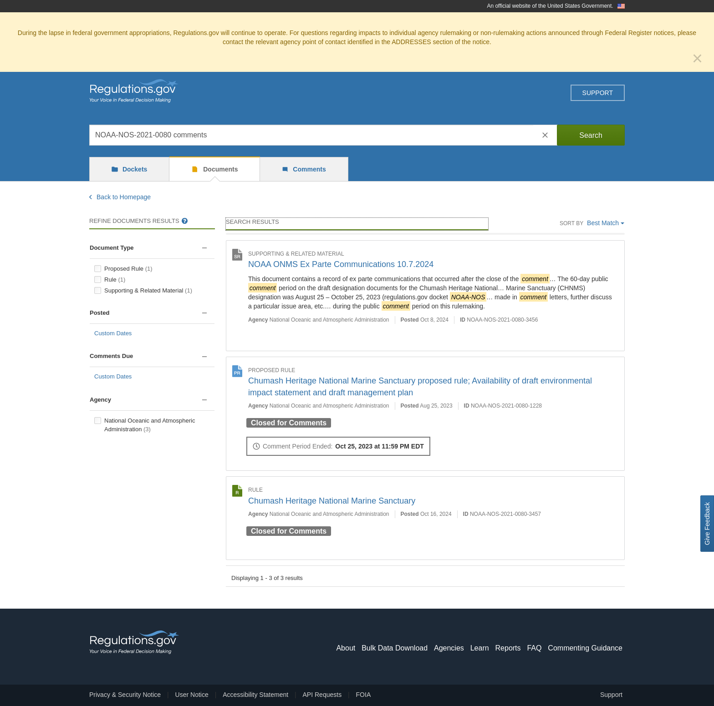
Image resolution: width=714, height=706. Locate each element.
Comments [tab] (308, 169)
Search (590, 135)
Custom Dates (113, 333)
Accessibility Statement (255, 694)
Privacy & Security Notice (125, 694)
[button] (204, 248)
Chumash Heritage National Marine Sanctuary (331, 500)
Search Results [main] (252, 221)
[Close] (697, 58)
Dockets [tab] (134, 169)
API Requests (322, 694)
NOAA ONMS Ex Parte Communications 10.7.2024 (341, 264)
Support (597, 92)
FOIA (363, 694)
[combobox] (311, 135)
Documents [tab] (219, 169)
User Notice (192, 694)
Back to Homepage (120, 197)
